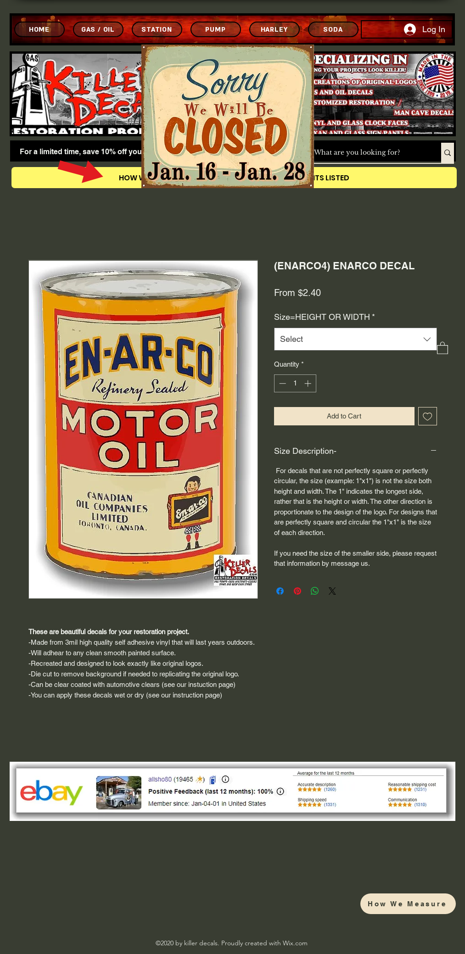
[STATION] (157, 29)
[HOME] (39, 29)
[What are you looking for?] (368, 153)
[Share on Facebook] (280, 591)
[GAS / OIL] (98, 29)
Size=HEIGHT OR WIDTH (324, 317)
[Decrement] (281, 383)
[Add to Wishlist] (427, 416)
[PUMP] (215, 29)
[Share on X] (332, 591)
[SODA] (333, 29)
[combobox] (355, 339)
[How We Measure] (408, 903)
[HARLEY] (274, 29)
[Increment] (309, 383)
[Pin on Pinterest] (297, 591)
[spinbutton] (295, 383)
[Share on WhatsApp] (314, 591)
